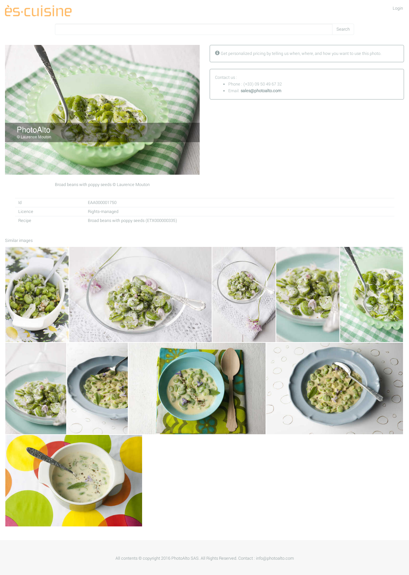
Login (398, 8)
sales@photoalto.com (261, 91)
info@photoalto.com (275, 558)
